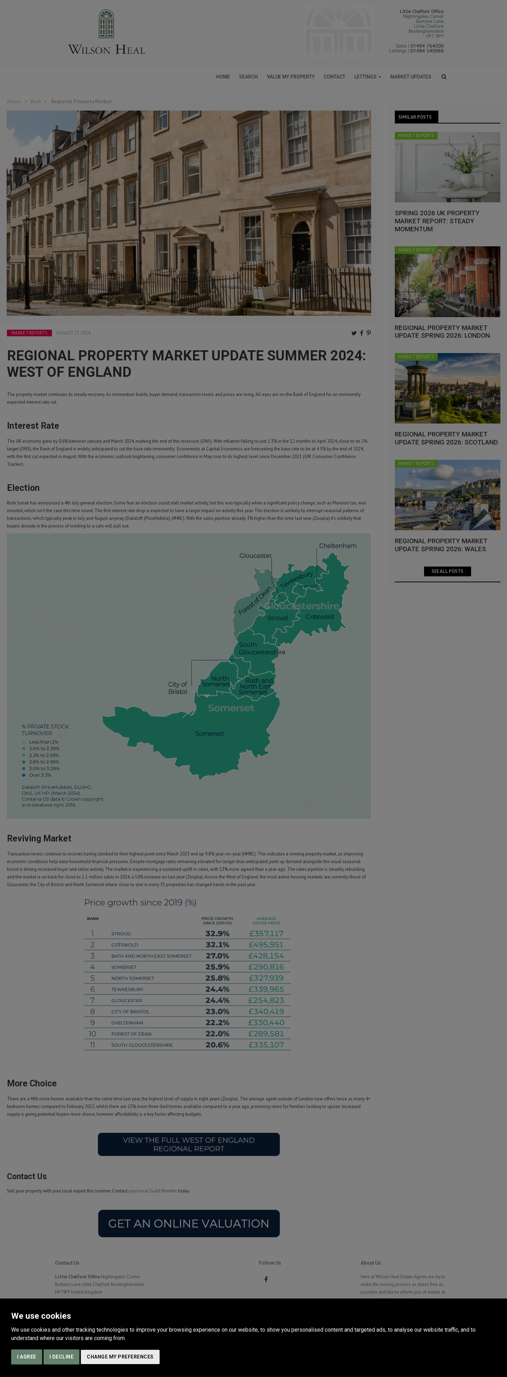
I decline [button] (61, 1357)
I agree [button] (26, 1357)
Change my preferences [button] (120, 1357)
